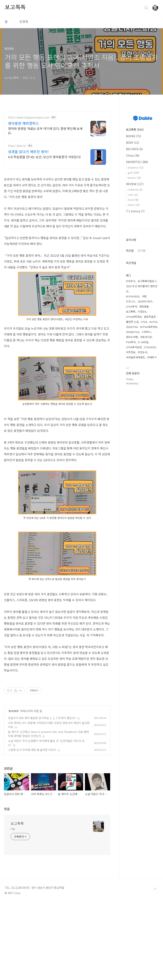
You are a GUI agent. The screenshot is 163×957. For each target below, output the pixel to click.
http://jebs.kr (17, 145)
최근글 (130, 250)
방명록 (23, 21)
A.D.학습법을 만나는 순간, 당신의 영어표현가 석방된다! (44, 156)
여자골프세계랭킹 (135, 357)
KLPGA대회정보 (148, 327)
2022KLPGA (132, 332)
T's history (135, 211)
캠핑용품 (144, 306)
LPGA (144, 322)
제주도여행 (132, 337)
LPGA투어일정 (134, 347)
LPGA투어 (131, 306)
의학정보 (130, 352)
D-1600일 (143, 342)
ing (13, 883)
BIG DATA (134, 149)
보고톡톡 (15, 7)
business (135, 167)
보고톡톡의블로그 (147, 281)
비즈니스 (130, 301)
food (133, 200)
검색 (146, 8)
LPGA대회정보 (134, 316)
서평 (144, 296)
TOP (155, 944)
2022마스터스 (145, 301)
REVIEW (135, 184)
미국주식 (130, 281)
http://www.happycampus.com (29, 117)
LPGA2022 (150, 347)
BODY (132, 142)
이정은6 (142, 311)
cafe (133, 194)
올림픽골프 (150, 316)
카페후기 (152, 357)
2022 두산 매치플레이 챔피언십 (141, 288)
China (133, 155)
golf (133, 172)
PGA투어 (131, 342)
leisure (134, 177)
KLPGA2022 (132, 296)
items (134, 205)
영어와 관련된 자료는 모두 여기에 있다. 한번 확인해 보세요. (45, 130)
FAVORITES (137, 162)
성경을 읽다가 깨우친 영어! (28, 151)
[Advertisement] (57, 704)
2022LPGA (132, 327)
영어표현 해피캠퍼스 (23, 123)
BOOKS (14, 766)
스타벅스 (146, 332)
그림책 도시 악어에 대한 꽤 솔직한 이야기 (32, 804)
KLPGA (153, 322)
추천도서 (142, 352)
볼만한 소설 (132, 322)
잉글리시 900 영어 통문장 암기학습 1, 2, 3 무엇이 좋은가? (42, 773)
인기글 (141, 250)
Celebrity (135, 189)
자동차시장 (146, 337)
